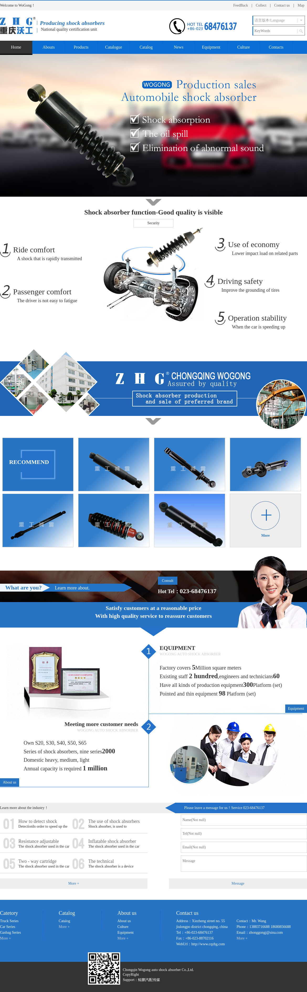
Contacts (276, 47)
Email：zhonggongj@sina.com (259, 932)
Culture (243, 47)
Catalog (146, 47)
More (265, 535)
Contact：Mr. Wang (251, 921)
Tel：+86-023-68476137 (194, 932)
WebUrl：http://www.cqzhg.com (200, 944)
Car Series (7, 927)
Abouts (49, 47)
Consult (167, 581)
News (178, 47)
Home (16, 47)
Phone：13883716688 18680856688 (263, 927)
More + (73, 883)
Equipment (211, 47)
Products (81, 47)
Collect (261, 5)
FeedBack (240, 5)
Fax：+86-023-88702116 (195, 938)
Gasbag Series (10, 932)
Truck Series (9, 921)
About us (9, 782)
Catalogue (113, 47)
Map (301, 5)
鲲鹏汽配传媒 (149, 980)
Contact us (282, 5)
